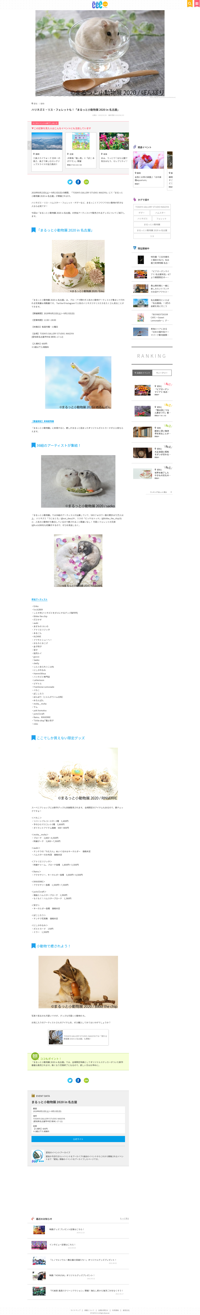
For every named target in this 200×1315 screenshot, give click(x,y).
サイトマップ (75, 1310)
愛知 (35, 103)
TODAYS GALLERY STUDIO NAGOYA (152, 206)
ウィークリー (162, 372)
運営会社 (126, 1310)
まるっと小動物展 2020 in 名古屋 (152, 230)
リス (152, 236)
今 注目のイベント (142, 372)
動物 (42, 103)
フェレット (161, 218)
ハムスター (160, 212)
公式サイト (78, 1139)
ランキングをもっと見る (158, 492)
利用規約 (115, 1310)
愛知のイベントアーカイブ (58, 1152)
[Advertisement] (78, 1191)
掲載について (89, 1310)
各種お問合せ (103, 1310)
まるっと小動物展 (152, 224)
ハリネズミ (143, 218)
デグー (142, 212)
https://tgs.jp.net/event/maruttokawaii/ (163, 97)
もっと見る (124, 1218)
